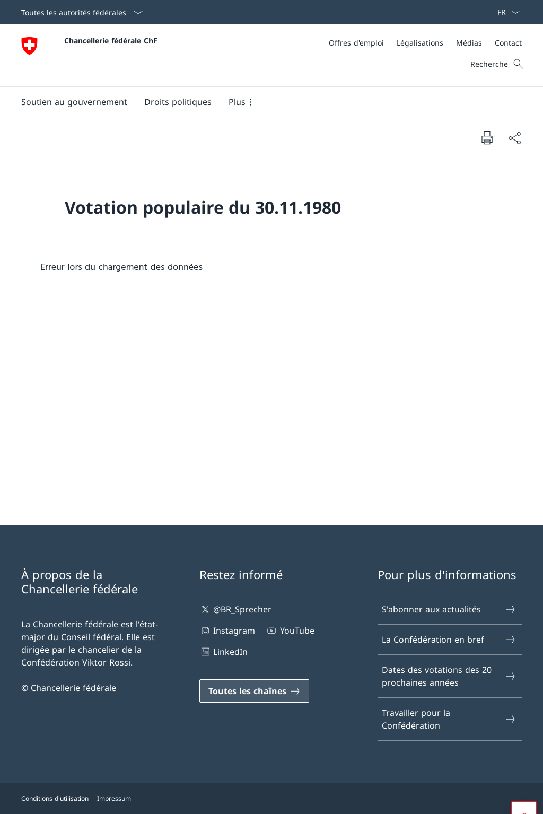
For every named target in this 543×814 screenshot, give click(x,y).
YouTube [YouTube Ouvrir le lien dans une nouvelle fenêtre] (290, 630)
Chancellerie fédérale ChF (110, 41)
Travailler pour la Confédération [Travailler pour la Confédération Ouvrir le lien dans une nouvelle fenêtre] (449, 719)
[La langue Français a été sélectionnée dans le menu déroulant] (505, 12)
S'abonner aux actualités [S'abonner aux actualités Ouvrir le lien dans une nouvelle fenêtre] (449, 609)
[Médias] (469, 42)
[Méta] (425, 42)
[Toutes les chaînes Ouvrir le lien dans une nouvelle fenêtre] (254, 691)
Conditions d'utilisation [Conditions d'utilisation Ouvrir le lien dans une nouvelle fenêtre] (55, 798)
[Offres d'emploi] (356, 42)
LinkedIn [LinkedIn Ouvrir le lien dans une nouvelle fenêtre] (223, 652)
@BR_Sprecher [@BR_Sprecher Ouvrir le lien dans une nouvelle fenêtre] (235, 609)
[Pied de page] (271, 798)
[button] (74, 102)
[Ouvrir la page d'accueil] (89, 55)
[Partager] (514, 138)
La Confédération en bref (449, 639)
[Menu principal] (263, 102)
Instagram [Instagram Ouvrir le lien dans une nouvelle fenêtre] (227, 630)
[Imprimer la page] (487, 137)
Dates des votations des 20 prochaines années (449, 676)
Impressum (114, 798)
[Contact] (508, 42)
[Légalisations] (420, 42)
